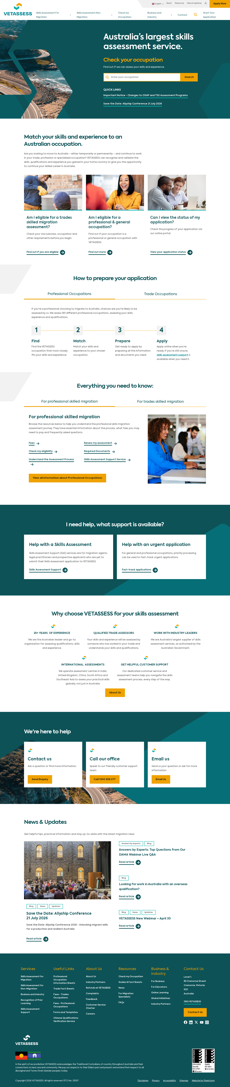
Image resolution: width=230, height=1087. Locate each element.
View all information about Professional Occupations (67, 476)
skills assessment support (172, 353)
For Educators (159, 985)
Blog (31, 904)
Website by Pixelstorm (203, 1079)
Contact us (195, 1010)
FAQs (121, 1001)
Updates (56, 904)
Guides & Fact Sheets (130, 980)
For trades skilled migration (160, 400)
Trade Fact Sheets (63, 987)
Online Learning (160, 991)
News (42, 904)
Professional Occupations (69, 292)
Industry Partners (95, 980)
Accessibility (169, 1079)
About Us (115, 691)
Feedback (91, 997)
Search (195, 14)
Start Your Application (215, 14)
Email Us (161, 777)
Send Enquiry (40, 777)
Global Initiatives (160, 996)
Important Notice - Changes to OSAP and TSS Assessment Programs (145, 93)
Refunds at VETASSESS (98, 986)
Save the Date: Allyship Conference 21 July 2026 (132, 102)
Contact (183, 14)
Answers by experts (131, 842)
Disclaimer (143, 1079)
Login (205, 4)
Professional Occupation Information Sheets (64, 978)
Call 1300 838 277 (105, 777)
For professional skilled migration (69, 400)
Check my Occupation (130, 14)
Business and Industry (159, 14)
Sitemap (184, 1079)
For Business (157, 979)
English (149, 4)
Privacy (156, 1079)
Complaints (92, 992)
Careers (90, 1012)
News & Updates (188, 4)
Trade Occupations (160, 292)
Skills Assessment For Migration (53, 14)
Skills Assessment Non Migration (94, 14)
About (161, 4)
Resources (172, 4)
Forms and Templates (65, 1010)
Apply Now (219, 4)
